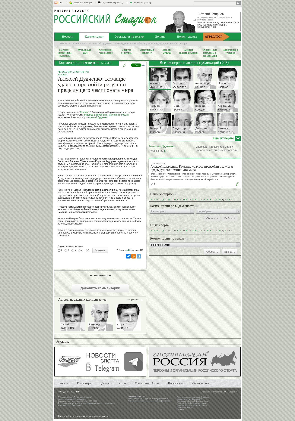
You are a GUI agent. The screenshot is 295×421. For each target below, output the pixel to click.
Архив (122, 383)
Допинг (160, 36)
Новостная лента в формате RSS (189, 399)
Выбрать (229, 218)
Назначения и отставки (230, 51)
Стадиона (85, 112)
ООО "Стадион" (230, 392)
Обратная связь (201, 383)
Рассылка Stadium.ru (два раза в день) (192, 405)
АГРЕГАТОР (213, 36)
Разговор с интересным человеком (64, 52)
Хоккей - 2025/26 (167, 51)
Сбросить (212, 218)
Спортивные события (147, 383)
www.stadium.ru (64, 405)
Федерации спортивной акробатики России (106, 114)
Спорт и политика (126, 51)
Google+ (207, 401)
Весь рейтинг (132, 299)
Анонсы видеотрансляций (188, 51)
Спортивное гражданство (106, 51)
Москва (62, 74)
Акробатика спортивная (73, 72)
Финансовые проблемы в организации (210, 52)
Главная (63, 43)
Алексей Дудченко (97, 117)
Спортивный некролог (147, 51)
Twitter (190, 401)
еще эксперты (223, 138)
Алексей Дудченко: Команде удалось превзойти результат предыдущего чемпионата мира (192, 168)
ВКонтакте (198, 401)
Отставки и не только (129, 36)
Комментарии (94, 36)
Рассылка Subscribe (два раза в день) (191, 403)
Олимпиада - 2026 (85, 51)
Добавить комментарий (100, 288)
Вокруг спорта (187, 36)
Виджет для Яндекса (185, 407)
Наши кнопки (175, 383)
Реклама (180, 409)
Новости (68, 36)
